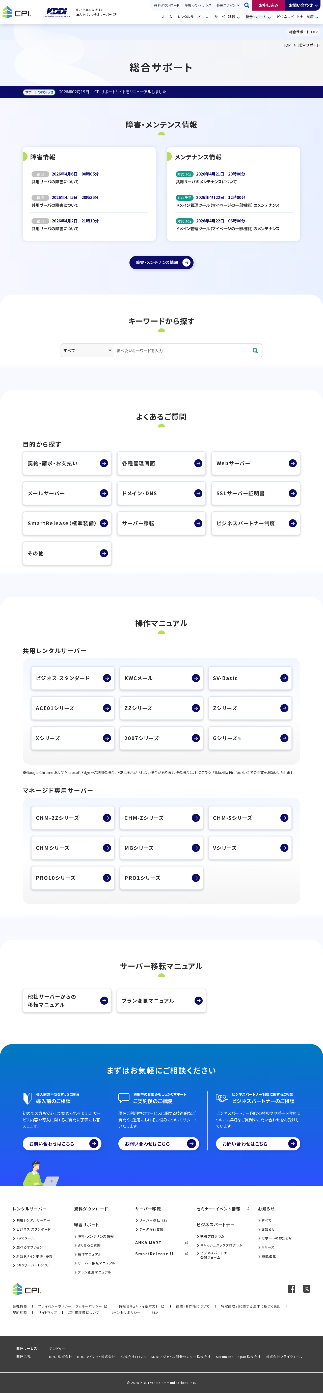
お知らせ (266, 1208)
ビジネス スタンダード (63, 678)
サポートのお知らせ (277, 1238)
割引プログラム (212, 1236)
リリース (268, 1247)
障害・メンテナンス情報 (96, 1236)
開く (316, 5)
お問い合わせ (301, 5)
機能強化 (269, 1256)
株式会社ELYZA (133, 1356)
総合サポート (256, 16)
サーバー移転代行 (153, 1220)
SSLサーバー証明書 (241, 493)
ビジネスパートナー (215, 1224)
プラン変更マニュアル (148, 1000)
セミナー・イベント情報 (219, 1208)
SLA (155, 1312)
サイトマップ (47, 1312)
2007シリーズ (141, 738)
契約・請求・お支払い (53, 463)
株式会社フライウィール (284, 1356)
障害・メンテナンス (197, 5)
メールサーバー (46, 493)
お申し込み (268, 5)
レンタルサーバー (191, 16)
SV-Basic (225, 678)
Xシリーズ (48, 738)
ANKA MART (148, 1242)
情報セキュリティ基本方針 (139, 1306)
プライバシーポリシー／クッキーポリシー (70, 1306)
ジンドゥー (57, 1348)
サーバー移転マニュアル (96, 1263)
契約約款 (20, 1312)
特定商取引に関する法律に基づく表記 (251, 1306)
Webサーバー (233, 463)
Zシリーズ (225, 708)
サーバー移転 (224, 16)
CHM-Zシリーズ (144, 817)
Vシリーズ (225, 847)
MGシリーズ (139, 847)
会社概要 (20, 1306)
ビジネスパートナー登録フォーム (215, 1255)
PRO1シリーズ (142, 877)
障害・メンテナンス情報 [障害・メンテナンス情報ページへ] (157, 262)
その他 (36, 553)
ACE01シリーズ (55, 708)
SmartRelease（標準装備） (62, 523)
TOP (287, 45)
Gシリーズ (227, 738)
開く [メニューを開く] (207, 17)
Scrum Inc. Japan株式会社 (238, 1356)
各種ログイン (226, 5)
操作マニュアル (89, 1254)
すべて (267, 1220)
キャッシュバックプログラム (221, 1245)
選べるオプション (29, 1247)
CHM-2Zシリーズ (57, 817)
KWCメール (138, 678)
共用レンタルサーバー (33, 1220)
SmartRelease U (154, 1253)
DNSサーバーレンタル (33, 1265)
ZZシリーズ (138, 708)
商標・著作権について (193, 1306)
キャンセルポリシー (126, 1312)
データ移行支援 (151, 1229)
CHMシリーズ (53, 847)
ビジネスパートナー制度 (295, 16)
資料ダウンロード (166, 5)
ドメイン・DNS (139, 493)
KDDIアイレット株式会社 (96, 1356)
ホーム (167, 16)
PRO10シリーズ (56, 877)
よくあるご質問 (89, 1245)
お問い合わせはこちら (63, 1143)
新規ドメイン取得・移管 (34, 1256)
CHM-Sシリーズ (232, 817)
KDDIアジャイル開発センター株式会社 (181, 1356)
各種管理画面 (138, 463)
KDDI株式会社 (60, 1356)
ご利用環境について (83, 1312)
